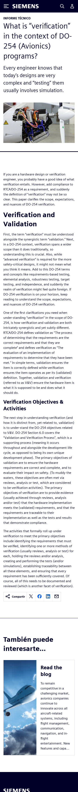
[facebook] (39, 596)
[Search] (62, 6)
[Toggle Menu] (6, 6)
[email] (56, 596)
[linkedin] (48, 596)
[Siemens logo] (25, 6)
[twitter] (31, 596)
